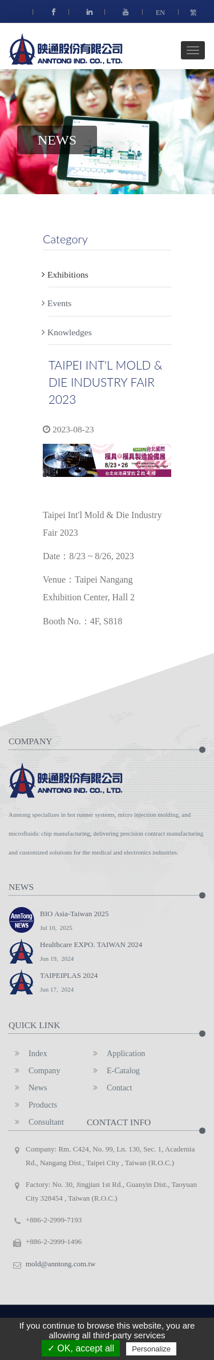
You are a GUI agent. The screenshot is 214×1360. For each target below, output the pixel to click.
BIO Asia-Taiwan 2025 (74, 921)
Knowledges (70, 329)
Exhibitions (68, 271)
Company (34, 1070)
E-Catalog (113, 1070)
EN (160, 13)
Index (28, 1053)
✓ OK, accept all (80, 1348)
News (28, 1087)
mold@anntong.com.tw (60, 1263)
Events (60, 300)
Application (116, 1053)
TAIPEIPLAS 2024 (69, 983)
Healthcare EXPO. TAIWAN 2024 (91, 952)
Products (33, 1104)
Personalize (151, 1349)
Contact (109, 1087)
